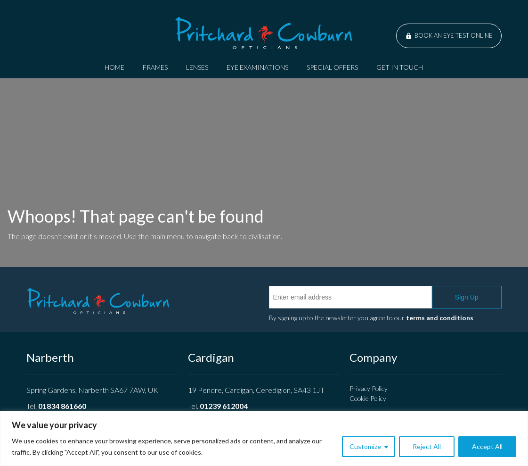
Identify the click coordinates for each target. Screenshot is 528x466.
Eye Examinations (257, 67)
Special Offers (332, 67)
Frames (155, 67)
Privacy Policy (368, 388)
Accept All (487, 446)
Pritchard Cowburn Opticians (263, 33)
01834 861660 (62, 405)
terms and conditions (439, 318)
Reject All (427, 446)
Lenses (197, 67)
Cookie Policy (367, 398)
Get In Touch (399, 67)
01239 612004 (224, 405)
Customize (365, 446)
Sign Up (467, 297)
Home (114, 67)
